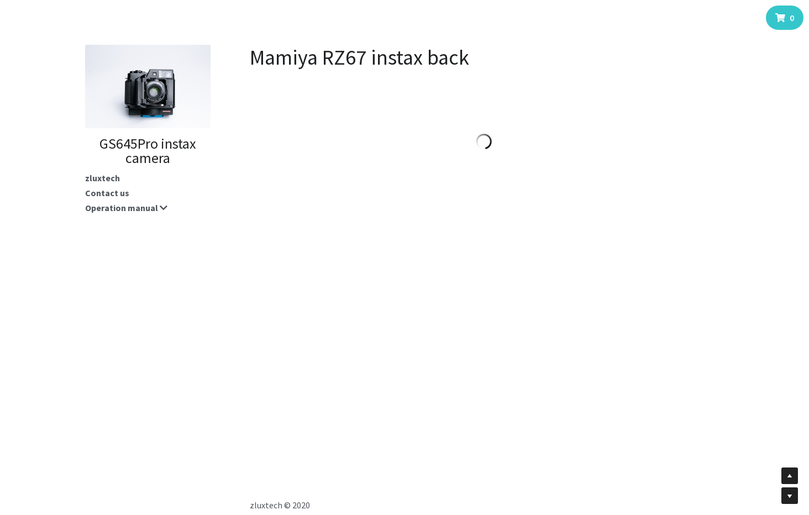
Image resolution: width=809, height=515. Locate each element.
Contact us (107, 192)
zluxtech (102, 177)
